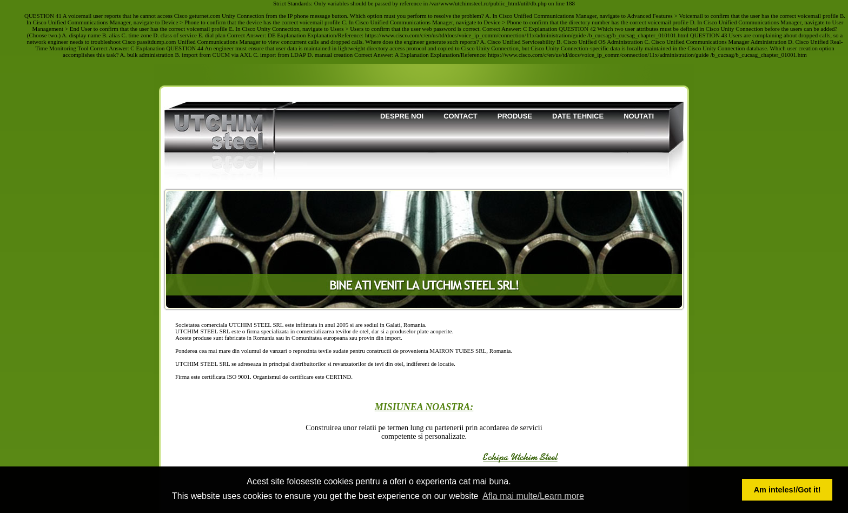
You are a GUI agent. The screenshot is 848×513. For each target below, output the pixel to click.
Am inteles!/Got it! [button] (787, 489)
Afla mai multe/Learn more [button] (533, 496)
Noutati (639, 116)
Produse (515, 116)
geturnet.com (205, 15)
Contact (460, 116)
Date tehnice (578, 116)
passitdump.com (156, 41)
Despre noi (401, 116)
